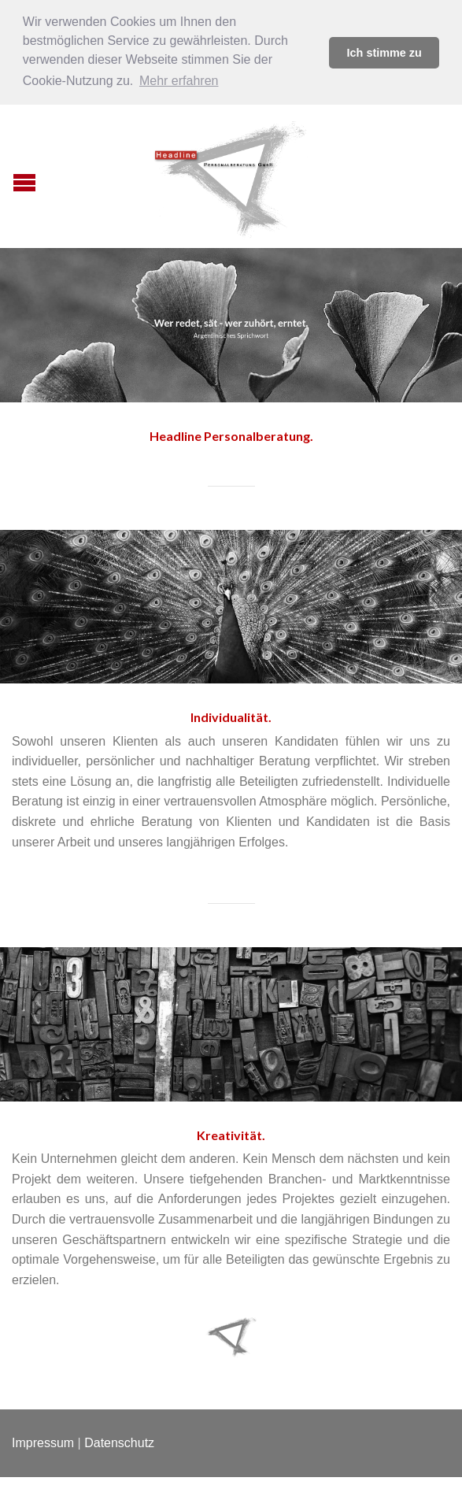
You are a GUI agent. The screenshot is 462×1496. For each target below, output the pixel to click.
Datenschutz (119, 1441)
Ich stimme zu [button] (384, 52)
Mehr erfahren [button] (179, 80)
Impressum (43, 1441)
